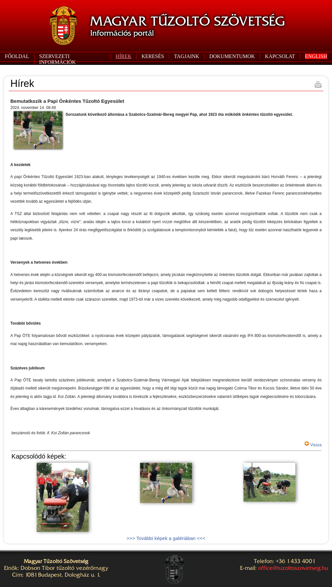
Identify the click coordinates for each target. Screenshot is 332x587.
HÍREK (124, 56)
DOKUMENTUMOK (232, 56)
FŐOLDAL (17, 56)
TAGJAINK (186, 56)
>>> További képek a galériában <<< (165, 538)
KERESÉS (152, 56)
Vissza (315, 445)
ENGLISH (316, 56)
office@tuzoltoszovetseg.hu (293, 568)
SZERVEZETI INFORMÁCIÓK (57, 59)
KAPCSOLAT (280, 56)
